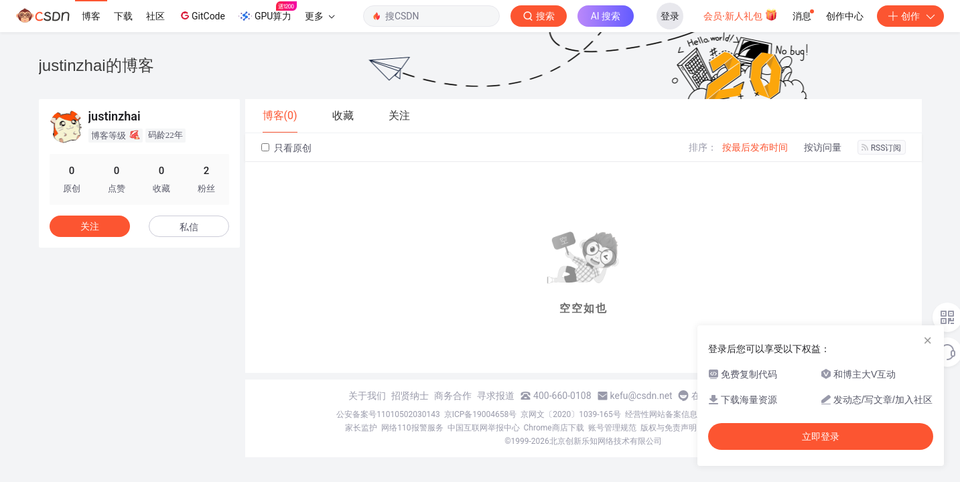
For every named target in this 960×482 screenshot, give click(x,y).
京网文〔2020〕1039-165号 (571, 414)
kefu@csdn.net (641, 395)
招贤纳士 (410, 395)
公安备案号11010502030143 (387, 414)
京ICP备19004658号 (480, 414)
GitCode (201, 15)
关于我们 (367, 395)
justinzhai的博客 (96, 65)
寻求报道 (496, 395)
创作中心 (845, 16)
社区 (155, 16)
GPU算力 (267, 12)
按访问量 (822, 147)
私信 (189, 227)
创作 (910, 16)
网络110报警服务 (412, 427)
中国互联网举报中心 (484, 427)
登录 (670, 16)
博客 (91, 16)
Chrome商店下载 (554, 427)
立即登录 (820, 436)
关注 (89, 226)
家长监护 (361, 427)
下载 (123, 16)
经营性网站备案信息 (661, 414)
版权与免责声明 (668, 427)
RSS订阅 (882, 148)
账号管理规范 (612, 427)
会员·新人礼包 (740, 14)
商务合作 (453, 395)
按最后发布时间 (755, 147)
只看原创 (286, 148)
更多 (319, 16)
